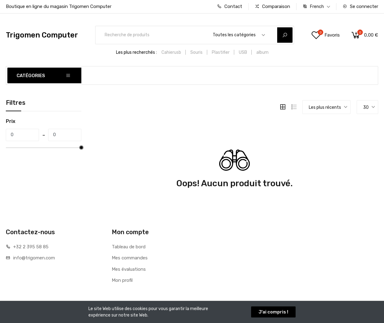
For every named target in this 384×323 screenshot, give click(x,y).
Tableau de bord (128, 247)
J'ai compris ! (273, 312)
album (262, 52)
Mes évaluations (129, 269)
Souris (196, 52)
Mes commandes (130, 258)
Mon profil (122, 280)
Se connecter (360, 6)
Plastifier (221, 52)
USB (243, 52)
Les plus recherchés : (136, 52)
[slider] (81, 147)
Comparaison (272, 6)
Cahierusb (171, 52)
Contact (229, 6)
